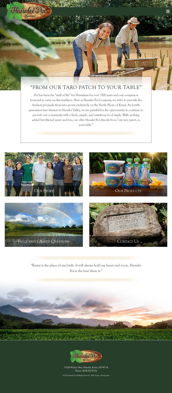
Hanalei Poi (72, 375)
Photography (105, 375)
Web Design (95, 375)
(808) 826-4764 (90, 370)
